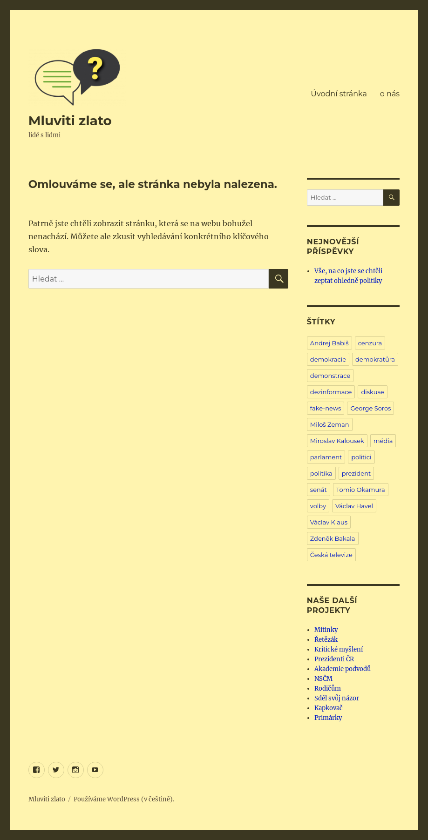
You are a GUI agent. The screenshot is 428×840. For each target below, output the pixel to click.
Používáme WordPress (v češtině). (124, 799)
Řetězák (326, 640)
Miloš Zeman (329, 424)
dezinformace (331, 392)
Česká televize (331, 554)
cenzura (370, 343)
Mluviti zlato (70, 120)
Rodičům (327, 688)
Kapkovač (328, 708)
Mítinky (326, 630)
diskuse (372, 392)
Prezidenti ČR (334, 659)
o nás (390, 93)
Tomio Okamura (360, 489)
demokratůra (375, 359)
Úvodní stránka (339, 93)
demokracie (328, 359)
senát (318, 489)
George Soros (370, 408)
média (383, 440)
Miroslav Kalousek (337, 440)
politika (321, 473)
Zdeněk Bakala (332, 538)
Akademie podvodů (342, 669)
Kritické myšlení (338, 649)
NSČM (323, 679)
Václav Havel (354, 506)
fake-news (325, 408)
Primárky (328, 718)
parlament (326, 457)
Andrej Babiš (329, 343)
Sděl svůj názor (336, 698)
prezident (356, 473)
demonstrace (330, 375)
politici (361, 457)
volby (318, 506)
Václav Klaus (328, 522)
